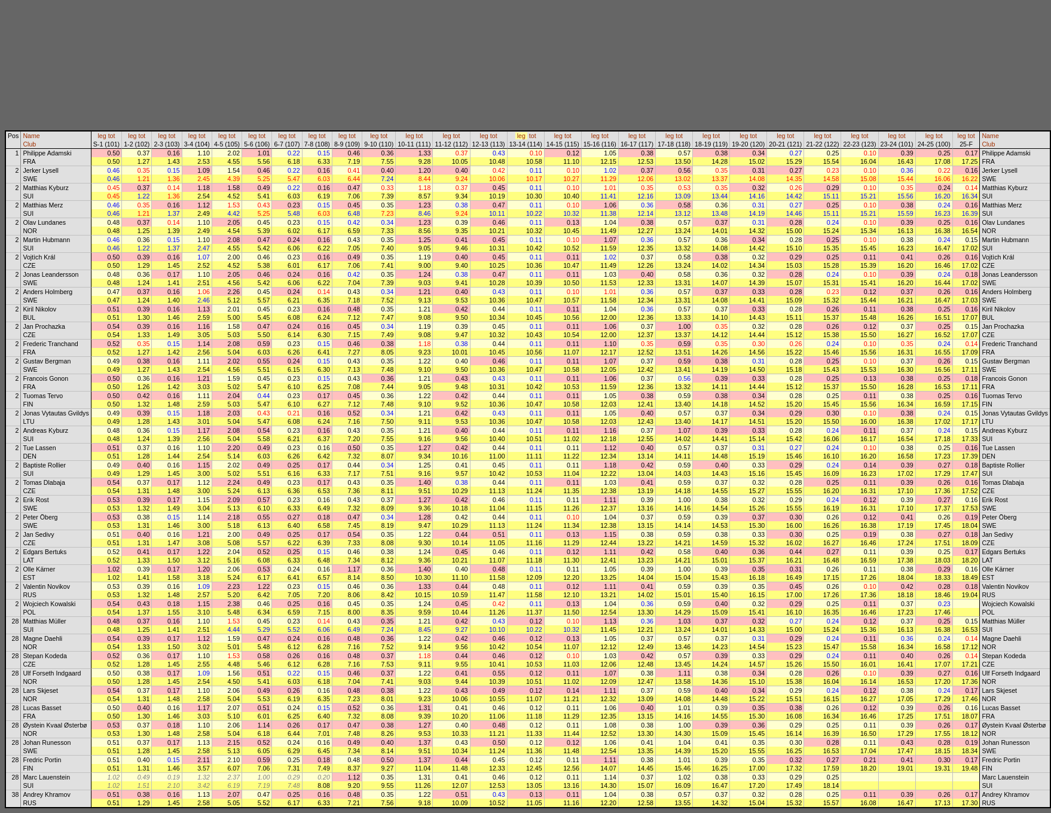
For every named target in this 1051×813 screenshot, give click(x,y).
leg (101, 135)
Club (29, 144)
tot (111, 135)
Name (31, 135)
